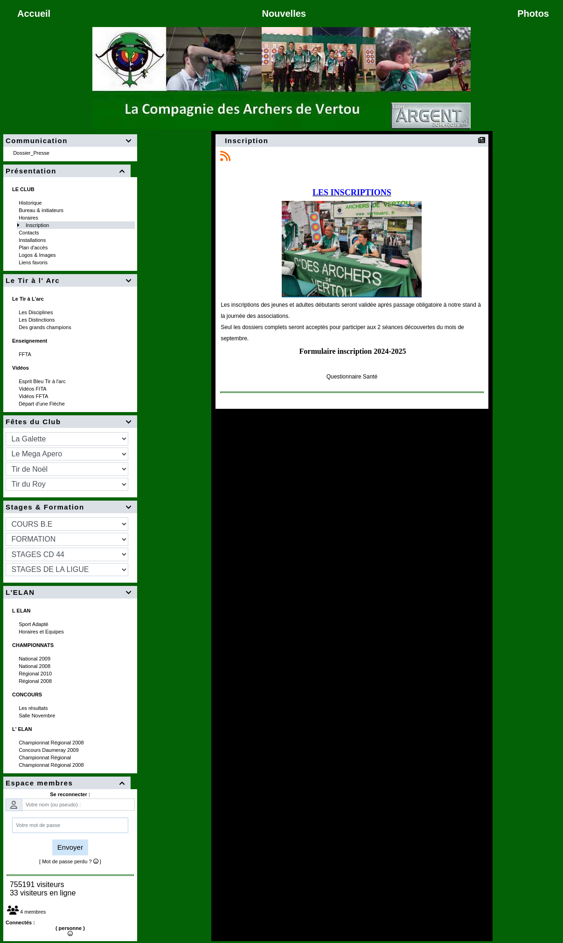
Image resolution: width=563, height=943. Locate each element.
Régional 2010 (36, 673)
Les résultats (34, 708)
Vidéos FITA (33, 389)
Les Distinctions (37, 320)
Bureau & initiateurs (42, 210)
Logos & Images (38, 255)
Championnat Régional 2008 (52, 742)
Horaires (29, 217)
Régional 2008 (36, 681)
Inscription (38, 225)
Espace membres (67, 783)
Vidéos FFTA (34, 396)
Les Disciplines (36, 312)
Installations (33, 240)
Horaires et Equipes (42, 631)
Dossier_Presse (32, 153)
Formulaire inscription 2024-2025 (352, 351)
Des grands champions (46, 327)
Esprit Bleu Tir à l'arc (43, 381)
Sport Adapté (34, 624)
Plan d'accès (34, 247)
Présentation (67, 171)
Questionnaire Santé (352, 376)
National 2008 (35, 666)
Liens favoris (34, 262)
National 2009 (35, 658)
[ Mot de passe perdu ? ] (70, 861)
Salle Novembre (37, 715)
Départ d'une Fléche (42, 403)
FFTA (25, 354)
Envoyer (70, 847)
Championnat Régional (45, 757)
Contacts (29, 232)
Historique (31, 203)
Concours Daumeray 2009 (49, 750)
